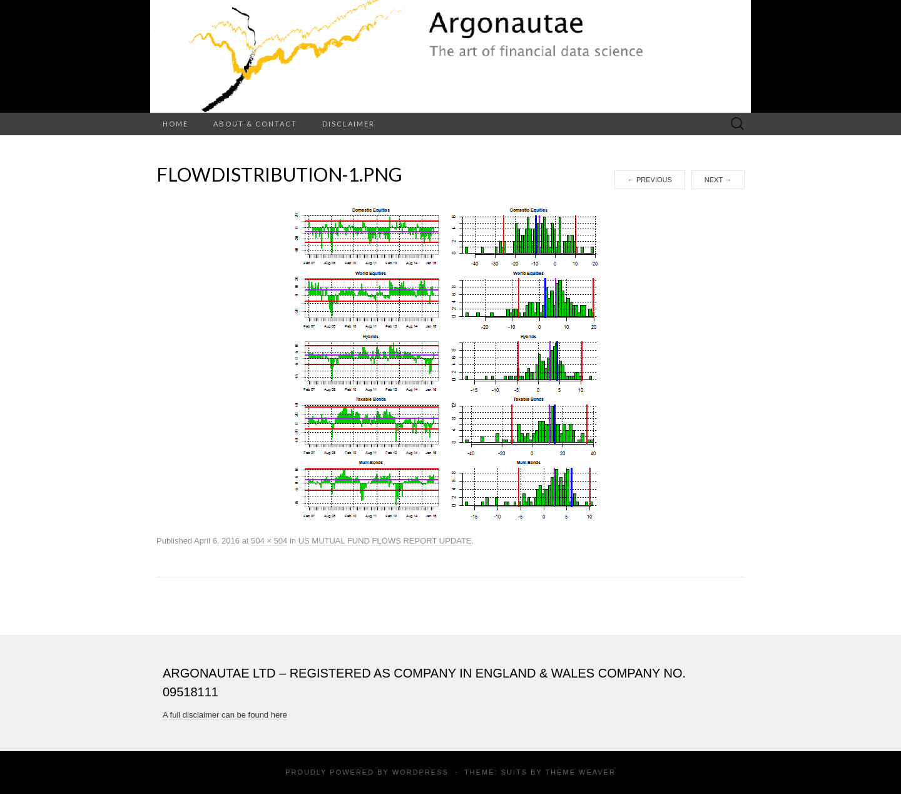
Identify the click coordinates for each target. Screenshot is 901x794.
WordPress (420, 772)
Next (718, 179)
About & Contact (255, 124)
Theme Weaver (580, 772)
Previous (650, 179)
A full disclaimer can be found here (225, 714)
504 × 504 (269, 540)
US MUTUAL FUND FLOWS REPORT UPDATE (385, 540)
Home (175, 124)
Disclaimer (348, 124)
